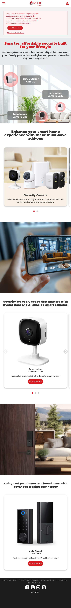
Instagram (38, 587)
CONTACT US (62, 580)
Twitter (33, 587)
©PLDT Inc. (35, 592)
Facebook (27, 587)
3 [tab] (39, 393)
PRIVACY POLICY (34, 583)
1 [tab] (34, 211)
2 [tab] (37, 211)
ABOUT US (7, 580)
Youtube (44, 587)
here (27, 23)
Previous (5, 179)
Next (66, 179)
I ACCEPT (15, 28)
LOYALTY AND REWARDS (29, 580)
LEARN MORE (35, 382)
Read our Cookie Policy (15, 33)
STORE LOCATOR (47, 580)
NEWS (15, 580)
